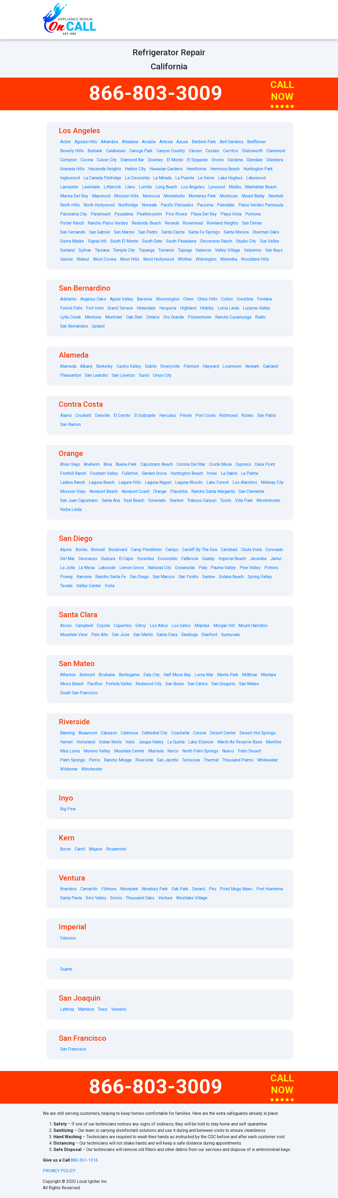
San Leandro (96, 375)
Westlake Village (191, 897)
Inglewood (70, 177)
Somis (116, 897)
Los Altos (159, 625)
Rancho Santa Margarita (213, 491)
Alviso (66, 625)
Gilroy (140, 625)
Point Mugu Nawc (236, 888)
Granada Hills (72, 168)
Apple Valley (121, 299)
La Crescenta (137, 177)
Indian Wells (110, 741)
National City (159, 567)
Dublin (151, 366)
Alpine (66, 549)
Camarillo (89, 888)
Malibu (235, 186)
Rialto (260, 317)
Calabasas (116, 150)
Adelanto (68, 299)
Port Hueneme (269, 888)
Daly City (151, 674)
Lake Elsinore (201, 741)
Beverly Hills (72, 150)
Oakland (270, 366)
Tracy (102, 1009)
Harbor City (135, 168)
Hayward (211, 366)
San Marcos (164, 576)
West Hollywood (158, 259)
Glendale (255, 159)
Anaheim (92, 464)
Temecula (191, 760)
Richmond (228, 415)
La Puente (184, 177)
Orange (159, 491)
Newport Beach (103, 491)
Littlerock (112, 186)
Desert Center (223, 732)
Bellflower (256, 141)
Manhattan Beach (261, 186)
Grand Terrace (120, 308)
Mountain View (73, 634)
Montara (268, 674)
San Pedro (148, 232)
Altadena (130, 141)
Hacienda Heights (104, 168)
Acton (65, 141)
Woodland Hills (255, 259)
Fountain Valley (104, 473)
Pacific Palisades (177, 205)
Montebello (174, 195)
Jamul (275, 558)
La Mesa (86, 567)
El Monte (175, 159)
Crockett (83, 415)
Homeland (85, 741)
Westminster (268, 500)
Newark (252, 366)
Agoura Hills (85, 141)
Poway (66, 576)
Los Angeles (193, 186)
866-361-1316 (84, 1160)
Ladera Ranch (72, 482)
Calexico (68, 938)
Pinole (186, 415)
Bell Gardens (231, 141)
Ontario (153, 317)
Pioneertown (199, 317)
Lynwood (216, 186)
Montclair (113, 317)
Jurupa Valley (151, 741)
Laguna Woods (189, 482)
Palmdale (226, 205)
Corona (199, 732)
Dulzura (108, 558)
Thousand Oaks (140, 897)
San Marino (124, 232)
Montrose (229, 195)
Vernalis (118, 1009)
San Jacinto (167, 760)
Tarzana (102, 250)
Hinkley (207, 308)
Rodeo (247, 415)
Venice (66, 259)
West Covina (104, 259)
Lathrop (67, 1009)
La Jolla (67, 567)
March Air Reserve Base (239, 741)
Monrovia (151, 195)
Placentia (178, 491)
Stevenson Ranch (216, 241)
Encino (218, 159)
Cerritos (230, 150)
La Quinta (176, 741)
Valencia (203, 250)
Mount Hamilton (253, 625)
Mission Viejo (73, 491)
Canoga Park (141, 150)
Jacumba (258, 558)
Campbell (84, 625)
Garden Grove (154, 473)
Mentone (93, 317)
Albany (86, 366)
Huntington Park (258, 168)
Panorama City (73, 214)
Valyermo (252, 250)
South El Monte (124, 241)
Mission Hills (126, 195)
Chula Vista (251, 549)
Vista (109, 585)
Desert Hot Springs (258, 732)
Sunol (144, 375)
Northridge (128, 205)
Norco (172, 750)
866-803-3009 (156, 93)
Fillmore (108, 888)
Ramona (84, 576)
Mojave (95, 849)
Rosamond (116, 849)
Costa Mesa (220, 464)
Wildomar (69, 769)
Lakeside (107, 567)
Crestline (245, 299)
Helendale (146, 308)
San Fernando (72, 232)
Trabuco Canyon (201, 500)
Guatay (208, 558)
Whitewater (267, 760)
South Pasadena (181, 241)
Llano (130, 186)
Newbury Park (155, 888)
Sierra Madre (72, 241)
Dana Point (265, 464)
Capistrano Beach (156, 464)
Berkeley (104, 366)
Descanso (87, 558)
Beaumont (87, 732)
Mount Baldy (253, 195)
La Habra (229, 473)
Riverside (144, 760)
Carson (195, 150)
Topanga (147, 250)
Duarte (66, 969)
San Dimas (252, 223)
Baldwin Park (204, 141)
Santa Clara (167, 634)
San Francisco (73, 1049)
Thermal (211, 760)
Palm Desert (249, 750)
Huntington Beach (186, 473)
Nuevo (228, 750)
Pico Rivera (176, 214)
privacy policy (59, 1170)
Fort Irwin (95, 308)
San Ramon (70, 424)
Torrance (166, 250)
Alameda (68, 366)
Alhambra (109, 141)
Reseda (172, 223)
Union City (162, 375)
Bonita (81, 549)
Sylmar (84, 250)
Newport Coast (135, 491)
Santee (208, 576)
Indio (130, 741)
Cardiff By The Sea (199, 549)
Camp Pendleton (146, 549)
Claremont (275, 150)
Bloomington (168, 299)
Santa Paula (71, 897)
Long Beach (166, 186)
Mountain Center (129, 750)
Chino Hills (207, 299)
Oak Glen (134, 317)
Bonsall (98, 549)
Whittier (185, 259)
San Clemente (251, 491)
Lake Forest (217, 482)
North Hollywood (99, 205)
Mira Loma (70, 750)
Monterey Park (202, 195)
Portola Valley (119, 683)
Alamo (66, 415)
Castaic (212, 150)
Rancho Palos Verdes (108, 223)
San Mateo (249, 683)
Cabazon (109, 732)
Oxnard (198, 888)
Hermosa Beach (225, 168)
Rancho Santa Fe (110, 576)
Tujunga (185, 250)
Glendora (274, 159)
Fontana (264, 299)
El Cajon (126, 558)
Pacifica (94, 683)
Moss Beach (72, 683)
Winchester (91, 769)
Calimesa (129, 732)
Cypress (243, 464)
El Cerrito (122, 415)
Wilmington (206, 259)
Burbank (94, 150)
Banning (67, 732)
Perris (94, 760)
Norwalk (149, 205)
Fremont (191, 366)
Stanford (209, 634)
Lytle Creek (70, 317)
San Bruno (174, 683)
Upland (98, 326)
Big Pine (68, 808)
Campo (171, 549)
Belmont (87, 674)
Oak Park (180, 888)
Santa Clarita (173, 232)
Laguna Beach (102, 482)
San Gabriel (99, 232)
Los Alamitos (244, 482)
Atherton (68, 674)
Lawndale (91, 186)
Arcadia (149, 141)
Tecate (66, 585)
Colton (227, 299)
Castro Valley (128, 366)
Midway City (272, 482)
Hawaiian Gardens (166, 168)
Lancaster (69, 186)
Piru (212, 888)
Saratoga (189, 634)
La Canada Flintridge (102, 177)
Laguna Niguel (158, 482)
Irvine (212, 473)
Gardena (235, 159)
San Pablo (266, 415)
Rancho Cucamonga (233, 317)
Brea (107, 464)
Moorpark (129, 888)
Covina (87, 159)
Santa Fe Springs (204, 232)
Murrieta (156, 750)
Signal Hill (97, 241)
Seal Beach (134, 500)
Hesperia (167, 308)
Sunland (67, 250)
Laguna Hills (129, 482)
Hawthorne (196, 168)
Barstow (144, 299)
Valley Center (88, 585)
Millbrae (249, 674)
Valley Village (227, 250)
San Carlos (198, 683)
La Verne (206, 177)
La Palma (249, 473)
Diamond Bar (132, 159)
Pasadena (123, 214)
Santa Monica (236, 232)
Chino (188, 299)
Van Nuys (274, 250)
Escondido (167, 558)
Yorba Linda (71, 509)
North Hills (70, 205)
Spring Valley (260, 576)
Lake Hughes (230, 177)
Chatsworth (252, 150)
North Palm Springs (200, 750)
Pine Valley (250, 567)
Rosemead (193, 223)
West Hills (129, 259)
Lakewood (256, 177)
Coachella (180, 732)
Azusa (182, 141)
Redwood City (149, 683)
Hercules (167, 415)
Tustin (225, 500)
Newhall (275, 195)
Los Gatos (181, 625)
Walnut (83, 259)
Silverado (157, 500)
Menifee (274, 741)
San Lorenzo (123, 375)
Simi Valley (96, 897)
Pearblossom (149, 214)
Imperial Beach (232, 558)
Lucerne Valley (256, 308)
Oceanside (185, 567)
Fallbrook (189, 558)
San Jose (121, 634)
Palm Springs (72, 760)
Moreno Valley (97, 750)
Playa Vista (230, 214)
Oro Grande (173, 317)
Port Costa (205, 415)
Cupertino (123, 625)
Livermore (232, 366)
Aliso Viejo (70, 464)
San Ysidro (188, 576)
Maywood (101, 195)
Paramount (101, 214)
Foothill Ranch (73, 473)
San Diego (139, 576)
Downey (155, 159)
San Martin (143, 634)
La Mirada (162, 177)
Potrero (271, 567)
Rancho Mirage (118, 760)
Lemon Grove (131, 567)
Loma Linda (228, 308)
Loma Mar (204, 674)
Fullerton (130, 473)
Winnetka (228, 259)
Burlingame (129, 674)
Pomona (253, 214)
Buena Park (126, 464)
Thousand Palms (237, 760)
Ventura (165, 897)
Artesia (166, 141)
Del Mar (67, 558)
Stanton (176, 500)
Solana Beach (231, 576)
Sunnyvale (230, 634)
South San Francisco (79, 692)
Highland (188, 308)
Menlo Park (227, 674)
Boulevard (118, 549)
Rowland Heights (222, 223)
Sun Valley (269, 241)
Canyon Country (170, 150)
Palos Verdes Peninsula (260, 205)
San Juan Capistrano (79, 500)
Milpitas (202, 625)
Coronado (274, 549)
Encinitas (145, 558)
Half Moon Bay (177, 674)
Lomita (145, 186)
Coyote (103, 625)
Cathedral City (155, 732)
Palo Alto (99, 634)
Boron (65, 849)
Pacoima (205, 205)
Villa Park (244, 500)
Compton (68, 159)
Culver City (107, 159)
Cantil (80, 849)
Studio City (246, 241)
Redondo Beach (146, 223)
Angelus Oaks (93, 299)
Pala (203, 567)
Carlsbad (229, 549)
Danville (102, 415)
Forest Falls (71, 308)
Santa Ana (111, 500)
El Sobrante (145, 415)
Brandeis (68, 888)
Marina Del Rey (74, 195)
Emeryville (170, 366)
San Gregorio (223, 683)
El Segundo (197, 159)
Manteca (86, 1009)
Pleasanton (70, 375)
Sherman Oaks (265, 232)
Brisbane (107, 674)
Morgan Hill (224, 625)
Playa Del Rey (204, 214)
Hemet (66, 741)
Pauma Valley (223, 567)
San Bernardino (74, 326)
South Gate (152, 241)
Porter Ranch (72, 223)
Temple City (124, 250)
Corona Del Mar (191, 464)
